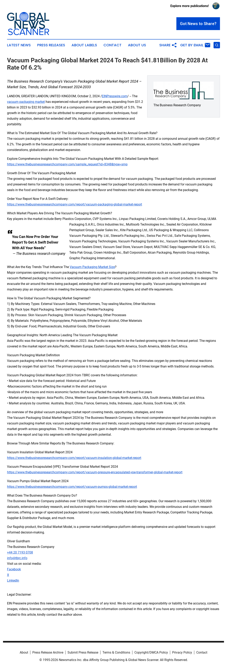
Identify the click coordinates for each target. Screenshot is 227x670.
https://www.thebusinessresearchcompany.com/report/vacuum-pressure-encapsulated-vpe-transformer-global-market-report (94, 472)
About (24, 652)
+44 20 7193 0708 (20, 552)
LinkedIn (13, 580)
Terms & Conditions (116, 652)
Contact (112, 45)
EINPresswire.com (114, 96)
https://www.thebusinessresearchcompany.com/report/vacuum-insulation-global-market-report (74, 458)
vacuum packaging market (26, 102)
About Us (137, 45)
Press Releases (51, 45)
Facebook (14, 569)
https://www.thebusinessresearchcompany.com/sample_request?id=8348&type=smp (67, 164)
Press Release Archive (47, 652)
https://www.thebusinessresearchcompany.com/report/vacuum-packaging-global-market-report (74, 204)
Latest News (19, 45)
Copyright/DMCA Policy (151, 652)
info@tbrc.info (17, 558)
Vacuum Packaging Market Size (92, 267)
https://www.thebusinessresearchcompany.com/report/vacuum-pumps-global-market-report (72, 487)
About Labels (84, 45)
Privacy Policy (182, 652)
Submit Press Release (82, 652)
